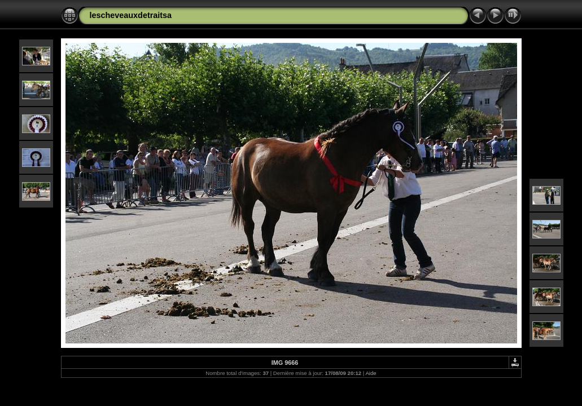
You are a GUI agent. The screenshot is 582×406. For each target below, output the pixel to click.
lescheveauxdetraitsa (131, 15)
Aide (370, 373)
